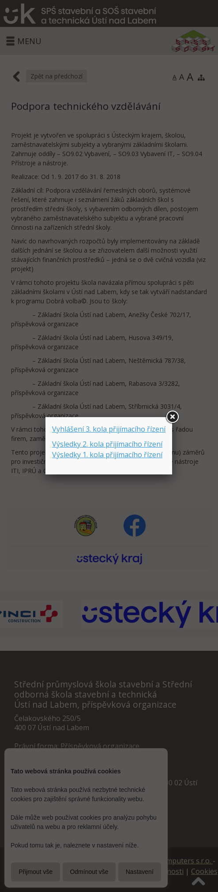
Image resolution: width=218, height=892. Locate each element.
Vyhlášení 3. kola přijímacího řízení (108, 429)
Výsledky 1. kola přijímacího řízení (107, 454)
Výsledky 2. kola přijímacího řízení (107, 444)
